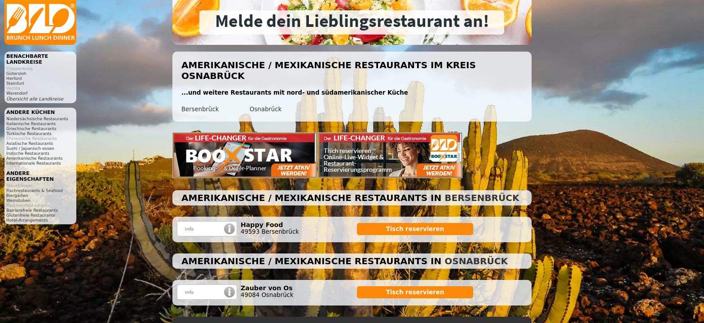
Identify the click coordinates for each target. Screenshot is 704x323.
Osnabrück (266, 109)
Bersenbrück (200, 109)
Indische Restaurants (27, 153)
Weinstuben (18, 200)
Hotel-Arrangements (27, 220)
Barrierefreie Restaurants (32, 210)
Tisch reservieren (415, 229)
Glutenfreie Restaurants (30, 215)
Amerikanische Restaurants (34, 158)
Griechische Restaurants (31, 128)
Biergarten (17, 195)
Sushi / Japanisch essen (30, 148)
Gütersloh (16, 73)
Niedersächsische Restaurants (37, 118)
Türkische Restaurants (29, 133)
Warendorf (16, 93)
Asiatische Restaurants (29, 143)
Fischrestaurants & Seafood (34, 190)
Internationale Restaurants (33, 163)
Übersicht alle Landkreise (34, 98)
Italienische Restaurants (31, 123)
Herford (14, 78)
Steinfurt (15, 83)
